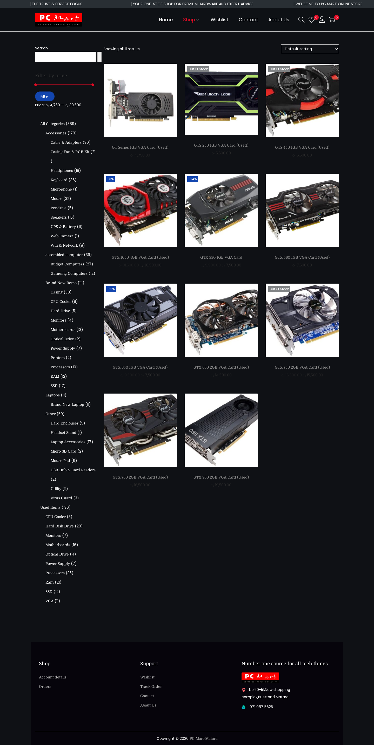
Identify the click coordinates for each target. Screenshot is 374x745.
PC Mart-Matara (204, 738)
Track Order (151, 686)
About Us (148, 705)
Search (41, 48)
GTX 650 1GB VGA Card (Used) (140, 367)
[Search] (99, 57)
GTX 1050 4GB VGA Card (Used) (140, 257)
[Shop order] (310, 49)
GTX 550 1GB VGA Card (221, 257)
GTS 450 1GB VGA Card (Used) (302, 147)
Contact (147, 696)
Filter (45, 96)
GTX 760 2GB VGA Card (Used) (140, 477)
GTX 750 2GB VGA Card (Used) (302, 367)
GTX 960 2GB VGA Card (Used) (221, 477)
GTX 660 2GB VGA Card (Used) (221, 367)
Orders (45, 686)
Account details (52, 677)
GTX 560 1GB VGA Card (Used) (302, 257)
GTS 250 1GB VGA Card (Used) (221, 145)
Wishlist (147, 677)
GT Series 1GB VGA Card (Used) (140, 147)
